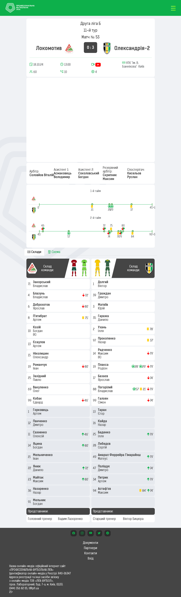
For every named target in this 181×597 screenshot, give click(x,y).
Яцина (38, 444)
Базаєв (103, 376)
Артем (37, 320)
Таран (102, 410)
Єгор (101, 413)
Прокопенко (107, 338)
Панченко (40, 421)
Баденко (104, 432)
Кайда (103, 421)
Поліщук (104, 466)
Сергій (103, 447)
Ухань (102, 327)
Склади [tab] (34, 252)
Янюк (37, 466)
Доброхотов (42, 305)
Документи (90, 543)
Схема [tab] (54, 252)
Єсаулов (39, 342)
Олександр (41, 357)
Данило (38, 470)
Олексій (39, 436)
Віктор (103, 286)
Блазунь (39, 293)
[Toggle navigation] (173, 8)
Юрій (101, 308)
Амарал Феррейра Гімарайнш (119, 455)
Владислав (41, 286)
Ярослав (39, 308)
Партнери (90, 548)
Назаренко (41, 489)
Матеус (103, 458)
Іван (36, 368)
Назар (37, 492)
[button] (92, 207)
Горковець (41, 410)
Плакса (103, 365)
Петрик (103, 477)
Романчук (40, 365)
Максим (38, 481)
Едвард (38, 402)
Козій (37, 327)
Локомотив (49, 48)
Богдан (38, 331)
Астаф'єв (105, 489)
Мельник (39, 500)
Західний (40, 376)
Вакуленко (41, 387)
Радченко (105, 350)
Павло (37, 380)
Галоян (103, 398)
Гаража (104, 316)
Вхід (90, 558)
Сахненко (40, 432)
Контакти (90, 553)
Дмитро (38, 425)
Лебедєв (104, 444)
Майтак (38, 477)
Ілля (101, 331)
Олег (36, 391)
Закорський (42, 282)
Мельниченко (43, 455)
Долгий (103, 282)
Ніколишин (41, 353)
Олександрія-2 (132, 48)
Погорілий (105, 387)
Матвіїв (103, 305)
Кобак (38, 398)
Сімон (102, 402)
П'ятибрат (40, 316)
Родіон (103, 368)
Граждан (105, 293)
